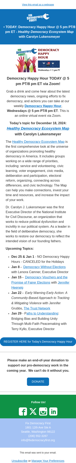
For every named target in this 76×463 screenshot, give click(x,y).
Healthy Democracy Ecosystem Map (38, 141)
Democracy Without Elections (44, 267)
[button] (38, 341)
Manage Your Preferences (48, 460)
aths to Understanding (42, 313)
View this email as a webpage (38, 4)
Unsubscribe (20, 460)
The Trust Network (37, 308)
